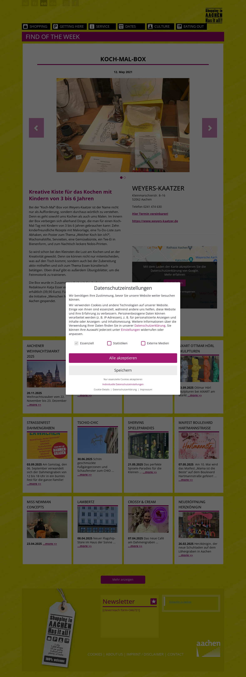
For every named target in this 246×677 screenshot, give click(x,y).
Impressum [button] (146, 389)
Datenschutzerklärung (149, 325)
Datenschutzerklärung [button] (125, 389)
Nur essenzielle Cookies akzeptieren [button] (123, 379)
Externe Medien (155, 343)
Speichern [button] (123, 370)
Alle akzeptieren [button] (123, 357)
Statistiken (117, 343)
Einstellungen (130, 330)
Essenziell (84, 343)
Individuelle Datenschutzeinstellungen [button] (123, 384)
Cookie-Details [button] (102, 389)
